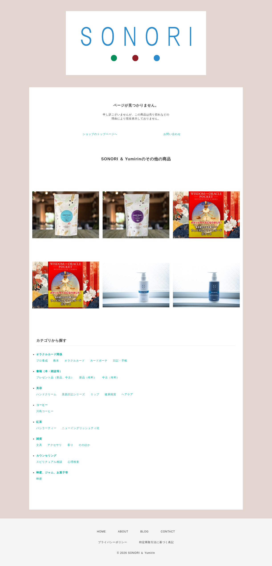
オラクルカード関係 (49, 354)
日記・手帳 (120, 360)
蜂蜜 (39, 478)
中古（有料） (111, 377)
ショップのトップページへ (100, 134)
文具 (39, 445)
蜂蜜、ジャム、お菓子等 (52, 472)
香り (70, 445)
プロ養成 (42, 360)
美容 (39, 388)
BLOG (144, 531)
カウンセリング (46, 455)
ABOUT (123, 531)
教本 (56, 360)
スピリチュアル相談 (49, 461)
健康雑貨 (110, 394)
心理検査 (73, 461)
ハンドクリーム (46, 394)
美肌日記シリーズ (73, 394)
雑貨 (39, 438)
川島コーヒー (45, 411)
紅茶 (39, 421)
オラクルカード (75, 360)
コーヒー (42, 405)
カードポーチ (99, 360)
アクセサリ (54, 445)
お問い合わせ (172, 134)
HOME (101, 531)
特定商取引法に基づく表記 (156, 542)
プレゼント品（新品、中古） (55, 377)
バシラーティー (46, 428)
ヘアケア (127, 394)
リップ (95, 394)
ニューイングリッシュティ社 (80, 428)
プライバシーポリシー (112, 542)
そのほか (84, 445)
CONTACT (168, 531)
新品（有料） (88, 377)
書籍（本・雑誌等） (49, 371)
